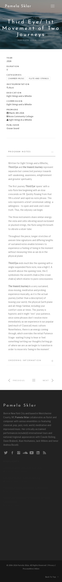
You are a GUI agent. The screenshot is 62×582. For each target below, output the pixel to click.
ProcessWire (28, 569)
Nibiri (37, 569)
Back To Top (52, 577)
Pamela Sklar (18, 6)
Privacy (51, 565)
